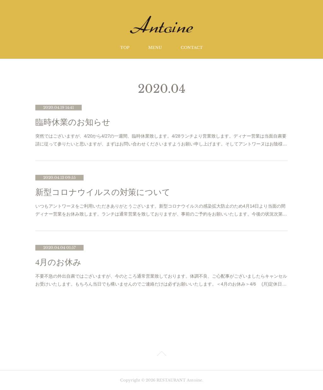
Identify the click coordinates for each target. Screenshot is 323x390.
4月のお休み (58, 262)
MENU (155, 47)
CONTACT (192, 47)
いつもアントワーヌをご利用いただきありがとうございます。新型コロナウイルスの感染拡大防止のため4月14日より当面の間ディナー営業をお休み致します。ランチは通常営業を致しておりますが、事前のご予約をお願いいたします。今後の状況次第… (161, 210)
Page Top (161, 354)
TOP (124, 47)
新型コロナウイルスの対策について (102, 192)
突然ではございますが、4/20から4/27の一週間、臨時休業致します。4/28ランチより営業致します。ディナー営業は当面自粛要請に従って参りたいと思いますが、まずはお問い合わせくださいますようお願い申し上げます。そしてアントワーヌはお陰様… (161, 139)
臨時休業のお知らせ (72, 122)
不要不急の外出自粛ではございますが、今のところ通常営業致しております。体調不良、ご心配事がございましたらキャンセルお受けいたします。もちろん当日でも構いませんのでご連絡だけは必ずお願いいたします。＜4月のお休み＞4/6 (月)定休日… (161, 280)
